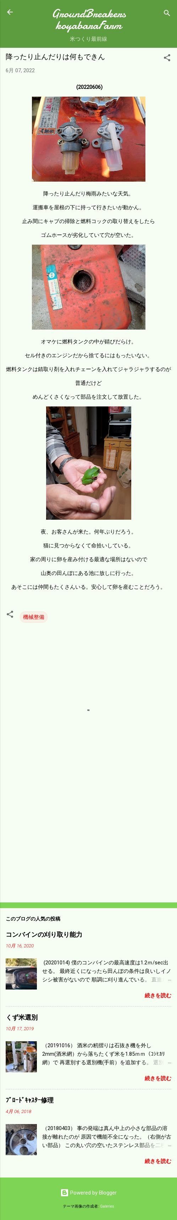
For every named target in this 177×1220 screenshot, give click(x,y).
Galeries (107, 1206)
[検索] (167, 14)
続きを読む (158, 995)
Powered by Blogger (88, 1193)
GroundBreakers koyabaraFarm (88, 19)
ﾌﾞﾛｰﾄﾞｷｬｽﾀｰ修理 (30, 1100)
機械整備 (33, 617)
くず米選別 (22, 1017)
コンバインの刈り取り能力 (44, 934)
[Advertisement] (88, 841)
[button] (167, 58)
